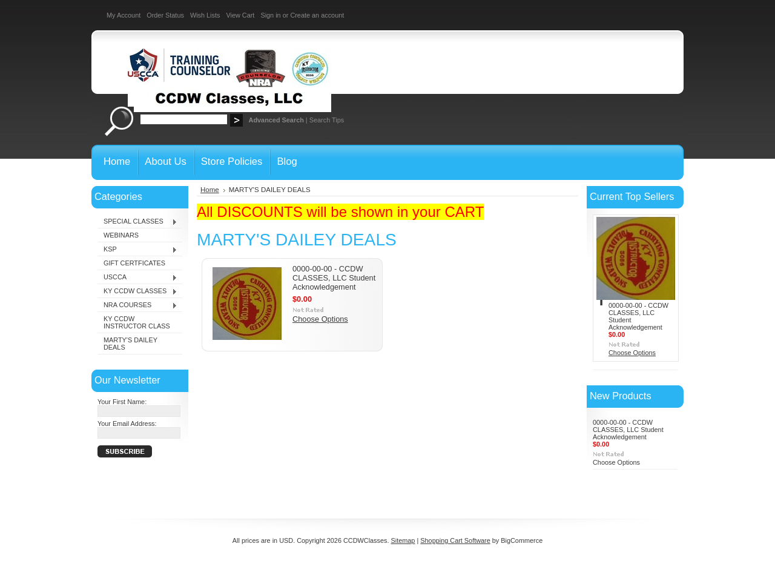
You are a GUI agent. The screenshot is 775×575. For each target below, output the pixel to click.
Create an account (317, 15)
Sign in (270, 15)
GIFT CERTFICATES (134, 263)
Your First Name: (122, 401)
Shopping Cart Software (455, 540)
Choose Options (320, 319)
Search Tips (326, 120)
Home (209, 189)
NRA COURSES (137, 305)
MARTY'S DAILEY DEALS (130, 343)
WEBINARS (121, 235)
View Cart (240, 15)
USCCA (137, 277)
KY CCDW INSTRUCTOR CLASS (137, 322)
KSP (137, 249)
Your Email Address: (127, 423)
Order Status (165, 15)
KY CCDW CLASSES (137, 291)
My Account (123, 15)
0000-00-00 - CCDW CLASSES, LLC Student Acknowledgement (333, 277)
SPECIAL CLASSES (137, 222)
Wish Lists (205, 15)
